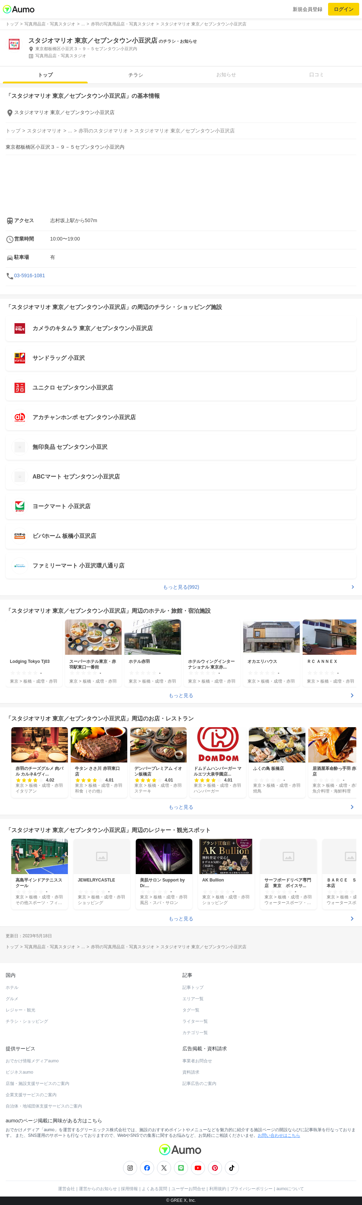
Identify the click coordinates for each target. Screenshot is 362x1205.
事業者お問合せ (197, 1061)
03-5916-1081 (29, 275)
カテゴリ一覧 (195, 1033)
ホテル (12, 987)
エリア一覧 (193, 999)
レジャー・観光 (20, 1010)
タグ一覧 (190, 1010)
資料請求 (190, 1072)
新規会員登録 (307, 9)
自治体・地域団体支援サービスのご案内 (44, 1106)
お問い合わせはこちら (279, 1135)
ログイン (344, 9)
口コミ (316, 74)
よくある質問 (154, 1189)
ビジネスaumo (19, 1072)
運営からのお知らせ (98, 1189)
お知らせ (226, 74)
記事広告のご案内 (199, 1083)
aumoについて (290, 1189)
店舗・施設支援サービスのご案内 (37, 1083)
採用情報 (129, 1189)
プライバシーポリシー (251, 1189)
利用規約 (217, 1189)
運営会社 (66, 1189)
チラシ (135, 75)
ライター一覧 (195, 1021)
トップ (45, 75)
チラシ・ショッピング (27, 1021)
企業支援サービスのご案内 (31, 1095)
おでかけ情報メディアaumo (32, 1061)
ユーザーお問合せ (188, 1189)
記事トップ (193, 987)
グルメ (12, 999)
